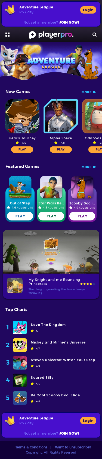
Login (88, 10)
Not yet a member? (51, 22)
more (86, 92)
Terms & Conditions (31, 447)
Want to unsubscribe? (73, 447)
